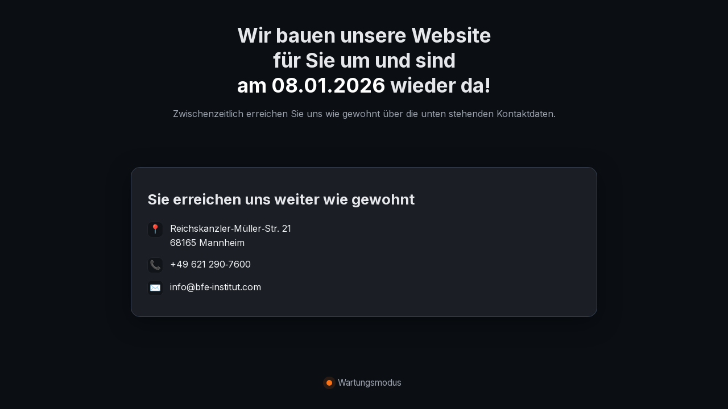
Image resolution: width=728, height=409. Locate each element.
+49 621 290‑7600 (210, 264)
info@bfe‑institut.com (215, 287)
